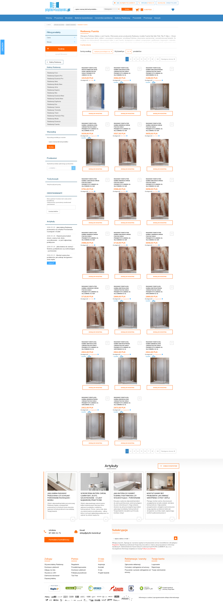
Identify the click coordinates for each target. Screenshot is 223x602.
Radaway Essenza (53, 121)
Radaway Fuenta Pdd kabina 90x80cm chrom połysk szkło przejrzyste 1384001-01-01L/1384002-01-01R (90, 236)
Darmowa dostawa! (51, 576)
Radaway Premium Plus (55, 116)
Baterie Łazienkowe (84, 18)
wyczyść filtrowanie (61, 54)
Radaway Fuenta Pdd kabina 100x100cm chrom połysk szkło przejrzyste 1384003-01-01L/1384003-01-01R (90, 182)
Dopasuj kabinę (50, 578)
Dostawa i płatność (51, 567)
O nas (100, 570)
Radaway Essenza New (55, 96)
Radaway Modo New (54, 84)
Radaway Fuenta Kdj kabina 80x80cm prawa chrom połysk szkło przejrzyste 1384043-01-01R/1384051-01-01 (90, 401)
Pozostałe (137, 18)
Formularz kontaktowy (59, 539)
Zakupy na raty (49, 570)
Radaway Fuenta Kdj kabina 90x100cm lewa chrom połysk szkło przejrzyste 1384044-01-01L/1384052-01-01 (122, 71)
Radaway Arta (52, 87)
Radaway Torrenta (54, 110)
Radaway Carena (53, 107)
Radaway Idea (52, 81)
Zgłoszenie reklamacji (132, 564)
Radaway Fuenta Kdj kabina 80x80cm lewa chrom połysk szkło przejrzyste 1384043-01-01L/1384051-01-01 (154, 345)
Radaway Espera (53, 90)
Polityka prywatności (79, 573)
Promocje (148, 18)
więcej (51, 263)
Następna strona (168, 59)
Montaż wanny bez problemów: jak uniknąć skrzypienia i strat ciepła (59, 257)
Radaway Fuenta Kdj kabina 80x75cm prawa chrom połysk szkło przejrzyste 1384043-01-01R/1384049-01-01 (122, 345)
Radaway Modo (53, 119)
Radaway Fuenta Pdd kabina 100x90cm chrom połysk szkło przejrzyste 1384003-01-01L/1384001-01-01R (90, 290)
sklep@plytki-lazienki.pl (90, 533)
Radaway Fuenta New (55, 99)
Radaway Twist (52, 113)
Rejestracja (156, 567)
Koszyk (157, 18)
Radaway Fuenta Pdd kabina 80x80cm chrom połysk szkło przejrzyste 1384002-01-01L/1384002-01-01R (122, 127)
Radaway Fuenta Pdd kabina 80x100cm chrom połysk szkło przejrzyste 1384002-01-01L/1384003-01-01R (154, 182)
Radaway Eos (52, 104)
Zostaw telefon (53, 211)
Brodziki (69, 18)
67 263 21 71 (55, 533)
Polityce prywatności (149, 549)
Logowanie (156, 564)
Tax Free (74, 576)
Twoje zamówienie (159, 570)
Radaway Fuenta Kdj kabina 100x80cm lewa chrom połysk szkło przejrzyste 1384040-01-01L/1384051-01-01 (90, 127)
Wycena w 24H (50, 573)
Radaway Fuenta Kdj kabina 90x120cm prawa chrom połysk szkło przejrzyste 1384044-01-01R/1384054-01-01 (154, 71)
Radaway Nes (52, 93)
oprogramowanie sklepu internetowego (166, 597)
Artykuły (51, 221)
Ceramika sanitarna (104, 18)
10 (158, 59)
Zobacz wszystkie (168, 466)
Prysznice (58, 18)
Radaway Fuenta (53, 124)
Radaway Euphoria (54, 101)
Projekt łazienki (103, 573)
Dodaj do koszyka (95, 113)
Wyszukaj (51, 132)
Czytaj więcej (85, 45)
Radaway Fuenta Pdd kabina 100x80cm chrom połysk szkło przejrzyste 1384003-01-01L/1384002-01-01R (154, 236)
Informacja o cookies (145, 597)
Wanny (49, 18)
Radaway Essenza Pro (55, 78)
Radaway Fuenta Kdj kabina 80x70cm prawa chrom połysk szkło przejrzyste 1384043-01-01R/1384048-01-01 (154, 290)
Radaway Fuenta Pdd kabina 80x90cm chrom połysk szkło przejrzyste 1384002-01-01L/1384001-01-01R (122, 182)
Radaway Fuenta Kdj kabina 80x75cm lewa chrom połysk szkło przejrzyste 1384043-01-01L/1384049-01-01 (90, 345)
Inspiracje (101, 564)
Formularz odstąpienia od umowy (137, 567)
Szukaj (55, 49)
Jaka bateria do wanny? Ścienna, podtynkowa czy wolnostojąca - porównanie (61, 249)
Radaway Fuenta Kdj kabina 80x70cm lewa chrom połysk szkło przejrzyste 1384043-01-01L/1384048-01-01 (122, 290)
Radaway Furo (52, 73)
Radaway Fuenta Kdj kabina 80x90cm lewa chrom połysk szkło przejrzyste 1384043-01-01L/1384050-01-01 (122, 401)
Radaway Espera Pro (54, 76)
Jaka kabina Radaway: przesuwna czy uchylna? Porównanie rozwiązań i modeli (60, 229)
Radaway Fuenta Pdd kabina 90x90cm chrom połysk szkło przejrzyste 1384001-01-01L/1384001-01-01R (154, 127)
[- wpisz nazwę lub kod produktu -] (87, 9)
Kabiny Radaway (122, 18)
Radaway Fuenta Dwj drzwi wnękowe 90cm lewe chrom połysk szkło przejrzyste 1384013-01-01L (89, 71)
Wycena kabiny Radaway (53, 564)
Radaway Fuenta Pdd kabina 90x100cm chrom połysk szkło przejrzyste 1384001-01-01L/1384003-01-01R (122, 236)
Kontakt (101, 567)
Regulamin (115, 545)
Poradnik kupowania (78, 567)
